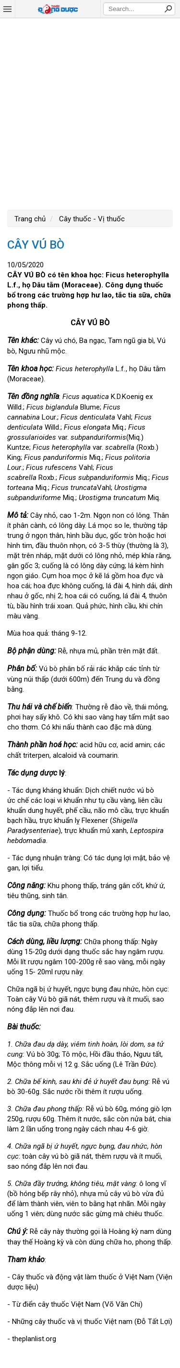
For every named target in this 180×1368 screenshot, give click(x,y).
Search (168, 8)
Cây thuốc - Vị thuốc (91, 219)
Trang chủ (30, 219)
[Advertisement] (90, 113)
